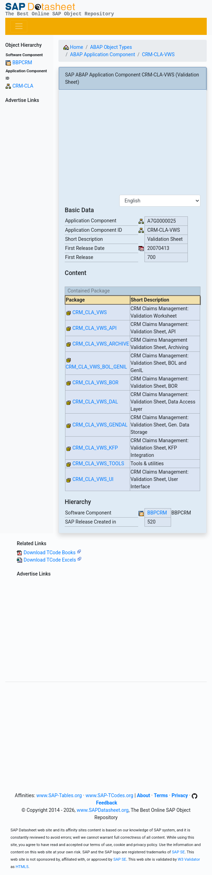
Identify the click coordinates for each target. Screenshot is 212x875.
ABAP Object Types (111, 47)
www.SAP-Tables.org (59, 795)
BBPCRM (22, 62)
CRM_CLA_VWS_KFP (95, 448)
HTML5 (22, 867)
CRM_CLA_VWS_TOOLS (98, 463)
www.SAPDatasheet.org (102, 810)
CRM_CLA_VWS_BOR (95, 382)
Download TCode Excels (52, 560)
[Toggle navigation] (18, 26)
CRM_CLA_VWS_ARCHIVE (100, 344)
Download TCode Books (52, 552)
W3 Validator (189, 859)
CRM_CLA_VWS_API (94, 328)
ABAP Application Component (102, 54)
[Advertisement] (26, 210)
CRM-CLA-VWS (158, 54)
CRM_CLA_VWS (89, 312)
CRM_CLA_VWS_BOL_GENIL (96, 367)
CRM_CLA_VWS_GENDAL (100, 425)
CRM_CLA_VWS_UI (92, 479)
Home (73, 47)
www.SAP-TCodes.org (109, 795)
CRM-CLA (22, 86)
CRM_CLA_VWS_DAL (95, 402)
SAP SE (178, 852)
